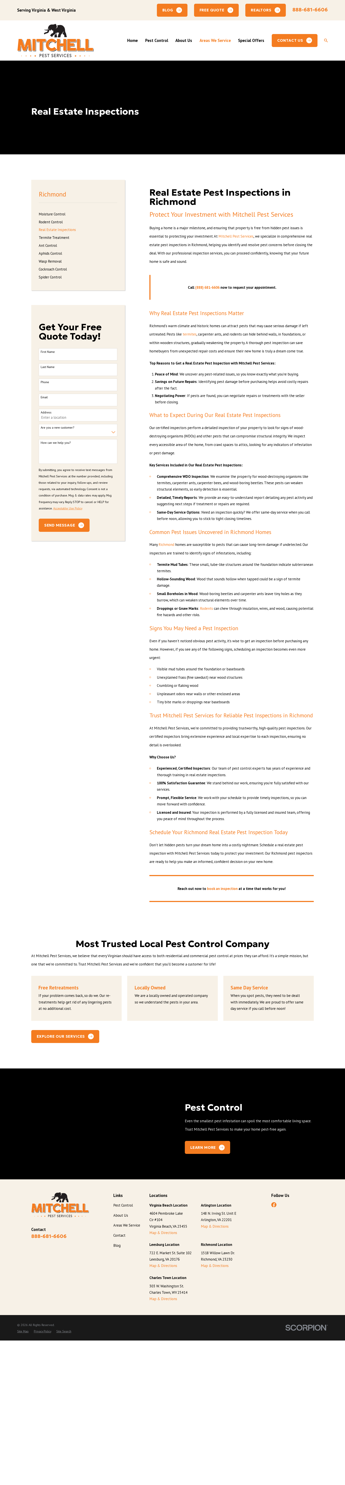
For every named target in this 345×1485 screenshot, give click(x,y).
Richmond (166, 544)
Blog (117, 1391)
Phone (45, 382)
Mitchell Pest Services (235, 236)
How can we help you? (56, 443)
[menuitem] (78, 214)
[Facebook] (273, 1351)
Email (44, 397)
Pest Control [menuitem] (156, 40)
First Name (48, 352)
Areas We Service (126, 1371)
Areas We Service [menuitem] (215, 40)
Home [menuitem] (132, 40)
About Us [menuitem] (183, 40)
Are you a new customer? (57, 427)
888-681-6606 (310, 10)
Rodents (206, 608)
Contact (119, 1381)
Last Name (48, 367)
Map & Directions (163, 1379)
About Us (120, 1361)
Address (46, 412)
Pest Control (123, 1351)
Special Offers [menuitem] (251, 40)
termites (189, 334)
